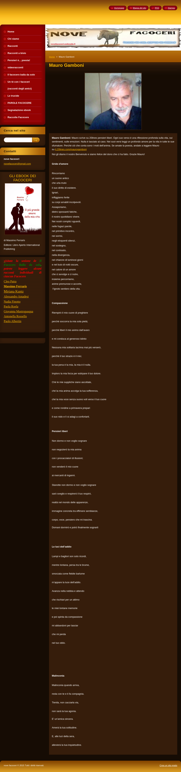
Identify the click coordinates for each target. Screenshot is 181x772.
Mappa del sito (139, 8)
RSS (157, 8)
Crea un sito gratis (168, 765)
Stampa (171, 8)
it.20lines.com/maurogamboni (71, 149)
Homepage (119, 8)
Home (52, 57)
